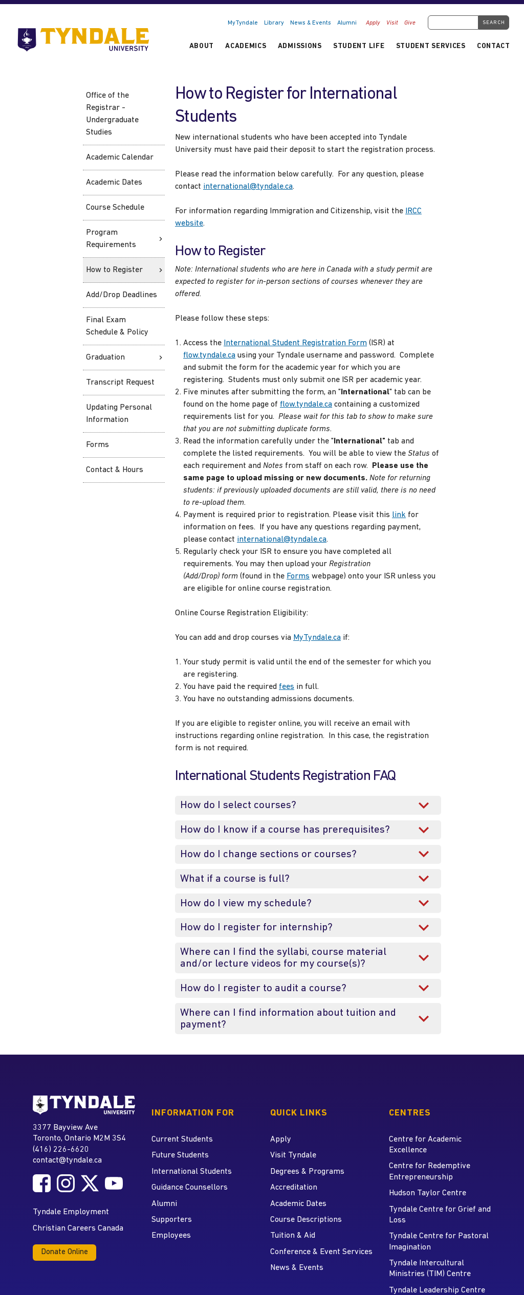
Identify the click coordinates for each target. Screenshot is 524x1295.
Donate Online (64, 1252)
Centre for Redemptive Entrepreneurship (429, 1171)
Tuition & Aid (292, 1236)
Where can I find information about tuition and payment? (288, 1019)
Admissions (300, 46)
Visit (392, 23)
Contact (493, 46)
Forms (97, 445)
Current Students (182, 1139)
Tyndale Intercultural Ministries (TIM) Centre (430, 1268)
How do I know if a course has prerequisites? (285, 829)
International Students (191, 1172)
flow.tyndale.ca (209, 355)
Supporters (171, 1220)
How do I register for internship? (256, 927)
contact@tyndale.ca (67, 1160)
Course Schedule (115, 208)
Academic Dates (114, 182)
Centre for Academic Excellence (425, 1144)
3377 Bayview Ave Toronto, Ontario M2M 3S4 (79, 1133)
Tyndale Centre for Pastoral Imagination (439, 1241)
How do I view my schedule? (246, 903)
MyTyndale (243, 23)
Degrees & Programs (307, 1172)
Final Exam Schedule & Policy (117, 326)
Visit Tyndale (293, 1155)
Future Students (180, 1155)
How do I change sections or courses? (268, 854)
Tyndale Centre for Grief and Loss (440, 1214)
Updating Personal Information (119, 414)
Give (410, 23)
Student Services (431, 46)
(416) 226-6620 (61, 1150)
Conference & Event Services (321, 1252)
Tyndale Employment (71, 1212)
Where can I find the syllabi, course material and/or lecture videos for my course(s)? (283, 958)
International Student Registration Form (295, 343)
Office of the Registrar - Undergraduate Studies (112, 114)
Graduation (105, 357)
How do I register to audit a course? (263, 988)
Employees (171, 1236)
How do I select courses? (238, 805)
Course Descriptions (306, 1220)
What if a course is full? (235, 879)
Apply (373, 23)
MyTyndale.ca (317, 638)
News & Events (310, 23)
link (399, 515)
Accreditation (293, 1188)
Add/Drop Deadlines (121, 295)
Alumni (347, 23)
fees (286, 687)
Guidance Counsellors (189, 1188)
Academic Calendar (120, 157)
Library (274, 23)
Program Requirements (111, 239)
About (201, 46)
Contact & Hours (114, 470)
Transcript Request (120, 382)
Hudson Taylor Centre (427, 1193)
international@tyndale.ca (248, 187)
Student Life (358, 46)
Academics (245, 46)
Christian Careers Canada (78, 1228)
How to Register (114, 270)
